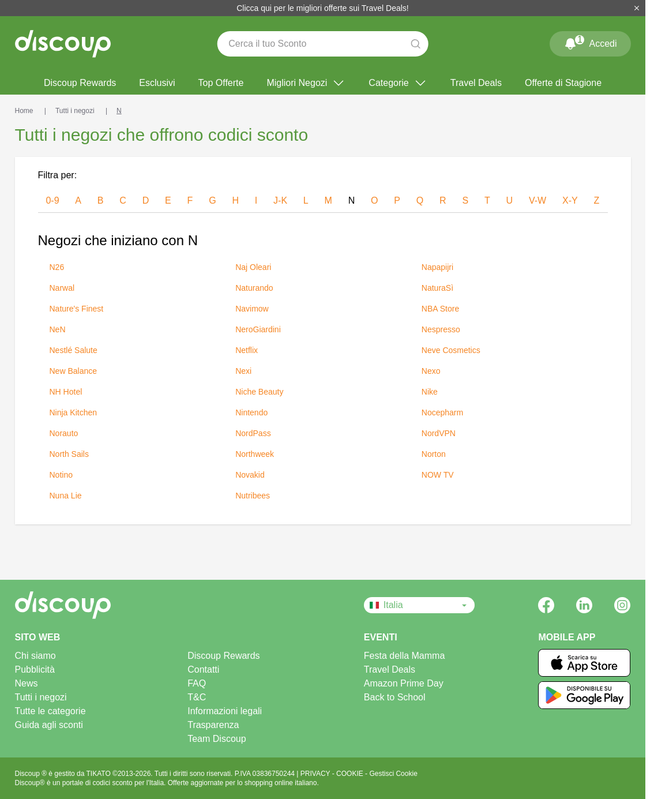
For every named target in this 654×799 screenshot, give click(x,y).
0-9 (52, 200)
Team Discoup (216, 739)
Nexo (431, 371)
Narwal (62, 287)
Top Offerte (221, 83)
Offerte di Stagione (563, 83)
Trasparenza (213, 725)
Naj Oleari (253, 267)
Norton (434, 454)
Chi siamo (35, 656)
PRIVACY (316, 774)
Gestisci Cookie (393, 774)
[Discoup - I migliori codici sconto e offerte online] (63, 44)
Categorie (398, 83)
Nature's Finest (77, 308)
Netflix (246, 350)
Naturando (254, 287)
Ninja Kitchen (73, 412)
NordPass (252, 433)
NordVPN (439, 433)
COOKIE (350, 774)
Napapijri (437, 267)
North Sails (69, 454)
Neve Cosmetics (451, 350)
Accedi (590, 41)
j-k (280, 200)
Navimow (252, 308)
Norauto (64, 433)
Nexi (243, 371)
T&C (196, 697)
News (26, 683)
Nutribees (252, 495)
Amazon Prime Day (403, 683)
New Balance (73, 371)
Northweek (254, 454)
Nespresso (441, 329)
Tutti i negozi (41, 697)
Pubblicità (35, 669)
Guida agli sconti (49, 725)
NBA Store (440, 308)
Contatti (203, 669)
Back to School (395, 697)
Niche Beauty (259, 391)
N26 (57, 267)
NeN (58, 329)
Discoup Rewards (80, 83)
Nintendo (251, 412)
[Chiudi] (637, 8)
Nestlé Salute (73, 350)
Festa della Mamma (404, 656)
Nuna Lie (66, 495)
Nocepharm (442, 412)
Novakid (250, 474)
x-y (570, 200)
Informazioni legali (224, 711)
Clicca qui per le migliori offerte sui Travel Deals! (322, 8)
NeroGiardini (258, 329)
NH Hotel (66, 391)
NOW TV (438, 474)
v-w (537, 200)
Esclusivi (157, 83)
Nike (430, 391)
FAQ (196, 683)
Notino (61, 474)
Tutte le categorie (50, 711)
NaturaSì (437, 287)
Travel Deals (476, 83)
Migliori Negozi (305, 83)
